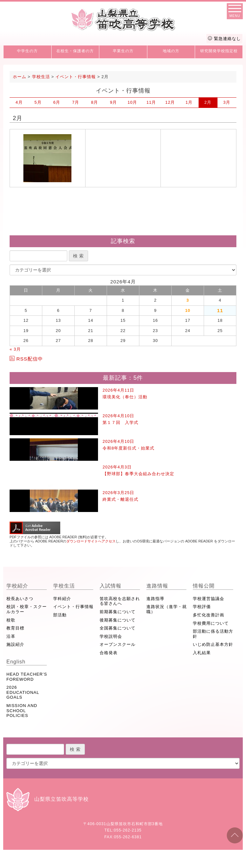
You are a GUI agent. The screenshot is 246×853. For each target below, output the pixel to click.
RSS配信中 (26, 359)
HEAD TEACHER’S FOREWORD (26, 677)
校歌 (10, 620)
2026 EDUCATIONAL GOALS (22, 692)
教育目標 (15, 628)
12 (170, 102)
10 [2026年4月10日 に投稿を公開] (187, 310)
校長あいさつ (19, 598)
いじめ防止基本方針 (213, 644)
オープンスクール (117, 644)
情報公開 (204, 586)
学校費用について (211, 623)
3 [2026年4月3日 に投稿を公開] (187, 300)
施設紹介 (15, 644)
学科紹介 (62, 598)
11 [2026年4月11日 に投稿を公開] (220, 310)
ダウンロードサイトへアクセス (91, 541)
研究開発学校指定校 (219, 51)
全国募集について (117, 628)
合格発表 (109, 652)
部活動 (60, 615)
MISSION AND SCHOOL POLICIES (21, 710)
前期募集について (117, 611)
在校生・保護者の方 (75, 51)
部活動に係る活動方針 (213, 634)
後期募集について (117, 620)
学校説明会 (111, 636)
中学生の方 (27, 51)
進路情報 (157, 586)
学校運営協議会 (208, 598)
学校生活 (64, 586)
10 (132, 102)
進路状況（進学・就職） (166, 609)
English (15, 661)
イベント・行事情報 (73, 606)
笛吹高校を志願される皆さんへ (120, 601)
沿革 (10, 636)
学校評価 (202, 606)
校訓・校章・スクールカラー (26, 609)
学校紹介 (17, 586)
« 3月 (15, 349)
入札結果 (202, 652)
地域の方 (171, 51)
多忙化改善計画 (208, 615)
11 (151, 102)
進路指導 (155, 598)
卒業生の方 (123, 51)
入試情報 (110, 586)
